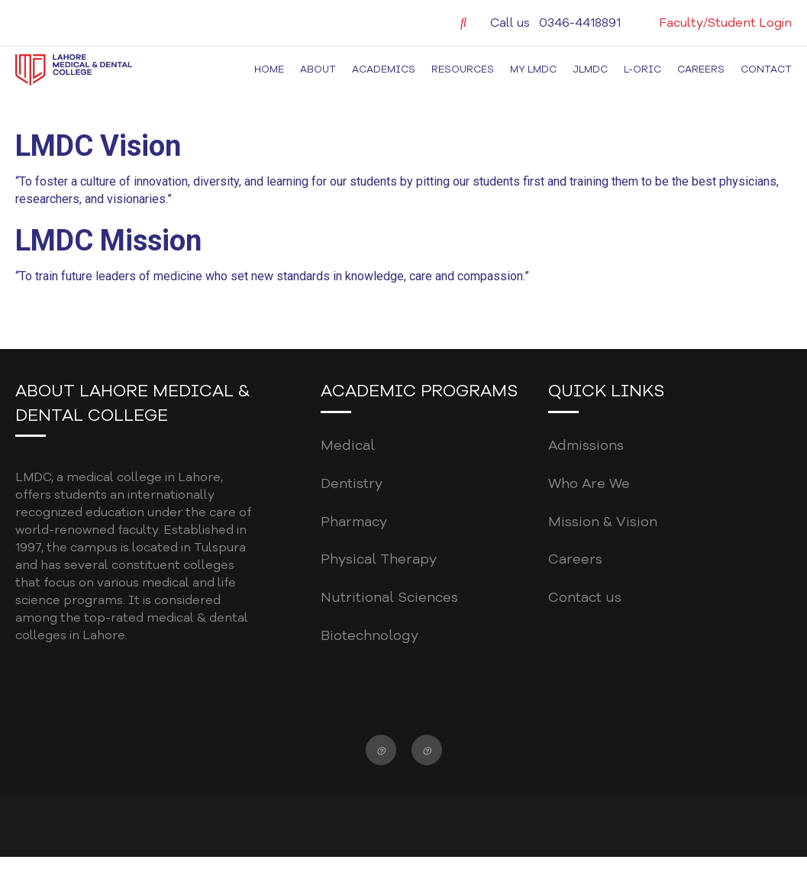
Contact (766, 69)
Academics (383, 69)
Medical (348, 445)
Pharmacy (354, 521)
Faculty (681, 23)
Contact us (584, 597)
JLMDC (590, 69)
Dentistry (352, 483)
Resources (462, 69)
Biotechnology (369, 635)
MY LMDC (533, 69)
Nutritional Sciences (389, 597)
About (318, 69)
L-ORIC (642, 69)
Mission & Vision (602, 521)
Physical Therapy (379, 559)
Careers (701, 69)
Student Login (750, 23)
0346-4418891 (580, 23)
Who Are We (589, 483)
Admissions (586, 445)
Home (269, 69)
